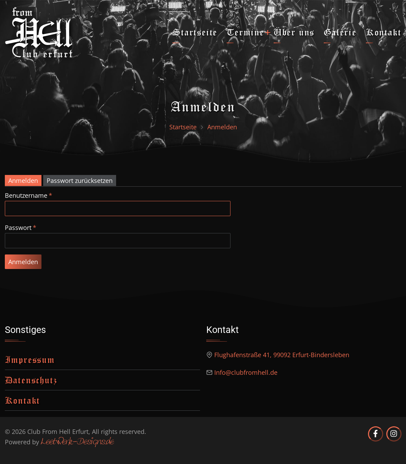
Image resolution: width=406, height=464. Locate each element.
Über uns (294, 32)
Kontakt (384, 32)
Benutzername (26, 195)
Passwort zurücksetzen (80, 180)
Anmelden (23, 180)
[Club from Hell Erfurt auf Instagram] (394, 434)
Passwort (18, 227)
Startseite (194, 32)
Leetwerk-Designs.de (77, 442)
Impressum (30, 359)
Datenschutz (31, 380)
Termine (245, 32)
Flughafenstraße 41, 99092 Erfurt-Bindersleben (281, 355)
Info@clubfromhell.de (245, 372)
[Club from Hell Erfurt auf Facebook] (375, 434)
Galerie (340, 32)
